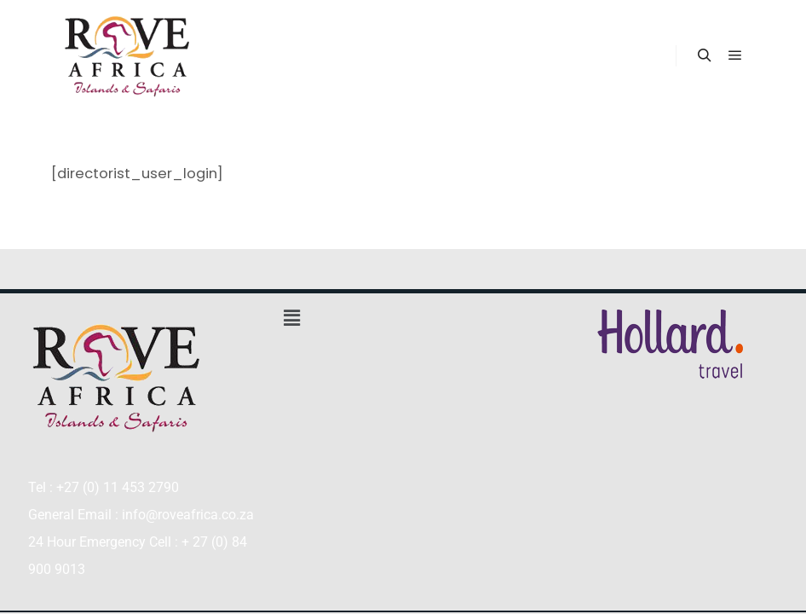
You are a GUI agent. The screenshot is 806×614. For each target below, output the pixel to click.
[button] (402, 318)
